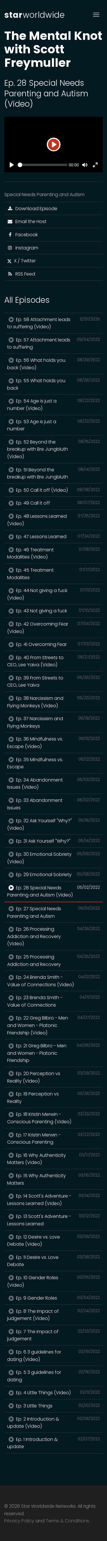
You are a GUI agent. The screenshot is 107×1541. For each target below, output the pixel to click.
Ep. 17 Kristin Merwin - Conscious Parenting (53, 1138)
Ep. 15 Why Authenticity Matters (53, 1179)
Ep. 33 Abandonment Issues (53, 804)
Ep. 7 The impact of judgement (53, 1335)
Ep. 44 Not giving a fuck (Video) (53, 594)
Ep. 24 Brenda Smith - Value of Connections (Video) (53, 981)
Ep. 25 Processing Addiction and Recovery (53, 960)
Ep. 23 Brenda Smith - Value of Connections (53, 1001)
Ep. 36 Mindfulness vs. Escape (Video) (53, 742)
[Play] (53, 144)
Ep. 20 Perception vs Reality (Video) (53, 1077)
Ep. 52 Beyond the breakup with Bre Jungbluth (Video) (53, 449)
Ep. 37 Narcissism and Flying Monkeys (53, 722)
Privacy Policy (19, 1520)
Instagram (22, 248)
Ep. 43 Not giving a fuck (53, 610)
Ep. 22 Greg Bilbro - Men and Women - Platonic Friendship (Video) (53, 1025)
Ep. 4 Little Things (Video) (53, 1392)
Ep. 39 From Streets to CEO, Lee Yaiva (53, 681)
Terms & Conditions (67, 1520)
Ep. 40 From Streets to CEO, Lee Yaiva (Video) (53, 661)
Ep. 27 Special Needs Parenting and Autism (53, 912)
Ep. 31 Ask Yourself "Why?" (53, 840)
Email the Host (27, 221)
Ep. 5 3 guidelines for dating (53, 1376)
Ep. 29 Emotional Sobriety (53, 874)
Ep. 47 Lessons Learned (53, 536)
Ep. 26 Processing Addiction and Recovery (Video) (53, 936)
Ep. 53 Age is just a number (53, 425)
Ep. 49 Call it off (53, 502)
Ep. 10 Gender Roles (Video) (53, 1281)
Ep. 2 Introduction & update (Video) (53, 1422)
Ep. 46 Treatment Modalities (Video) (53, 553)
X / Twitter (21, 260)
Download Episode (32, 208)
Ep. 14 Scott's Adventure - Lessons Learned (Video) (53, 1199)
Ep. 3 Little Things (53, 1405)
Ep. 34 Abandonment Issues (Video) (53, 783)
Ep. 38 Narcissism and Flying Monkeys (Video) (53, 702)
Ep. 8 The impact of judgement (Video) (53, 1315)
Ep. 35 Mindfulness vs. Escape (53, 763)
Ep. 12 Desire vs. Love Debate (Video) (53, 1240)
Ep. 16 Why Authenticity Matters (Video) (53, 1159)
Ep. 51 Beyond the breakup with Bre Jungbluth (53, 473)
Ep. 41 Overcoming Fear (53, 644)
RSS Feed (21, 274)
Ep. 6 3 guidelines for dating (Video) (53, 1355)
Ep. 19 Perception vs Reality (53, 1097)
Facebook (22, 234)
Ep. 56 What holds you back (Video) (53, 364)
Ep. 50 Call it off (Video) (53, 490)
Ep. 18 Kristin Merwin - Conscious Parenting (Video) (53, 1118)
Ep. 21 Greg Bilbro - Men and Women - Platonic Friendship (53, 1053)
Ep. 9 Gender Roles (53, 1297)
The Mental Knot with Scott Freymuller (53, 49)
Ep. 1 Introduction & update (53, 1443)
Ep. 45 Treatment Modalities (53, 574)
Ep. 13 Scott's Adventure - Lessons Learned (53, 1220)
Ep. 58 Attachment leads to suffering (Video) (53, 323)
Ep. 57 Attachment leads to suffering (53, 343)
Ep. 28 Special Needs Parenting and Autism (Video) (53, 891)
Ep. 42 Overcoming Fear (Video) (53, 627)
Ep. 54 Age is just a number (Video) (53, 404)
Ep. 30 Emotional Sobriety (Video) (53, 858)
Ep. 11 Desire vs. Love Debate (53, 1261)
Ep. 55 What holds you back (53, 384)
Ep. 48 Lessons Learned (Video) (53, 520)
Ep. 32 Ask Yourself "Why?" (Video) (53, 824)
